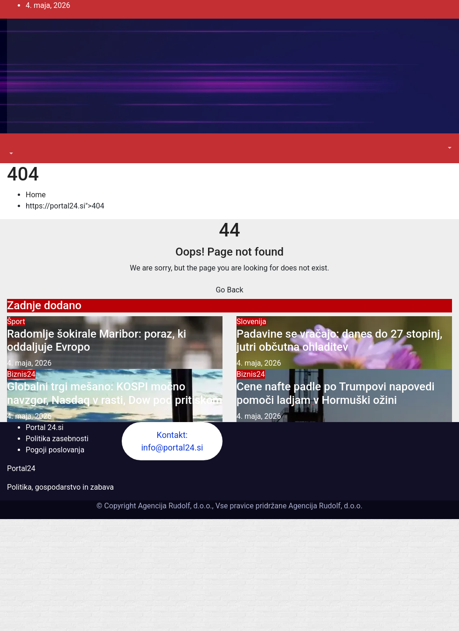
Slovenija (251, 321)
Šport (16, 321)
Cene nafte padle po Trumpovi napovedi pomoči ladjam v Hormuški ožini (335, 393)
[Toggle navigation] (13, 145)
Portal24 (21, 468)
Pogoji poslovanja (55, 449)
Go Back (229, 289)
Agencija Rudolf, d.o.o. (324, 505)
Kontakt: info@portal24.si (172, 441)
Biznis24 (21, 374)
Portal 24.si (44, 427)
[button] (10, 153)
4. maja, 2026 (29, 363)
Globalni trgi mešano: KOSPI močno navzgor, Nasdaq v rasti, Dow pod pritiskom (115, 393)
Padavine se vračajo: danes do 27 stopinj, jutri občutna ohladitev (339, 340)
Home (36, 194)
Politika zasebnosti (57, 438)
